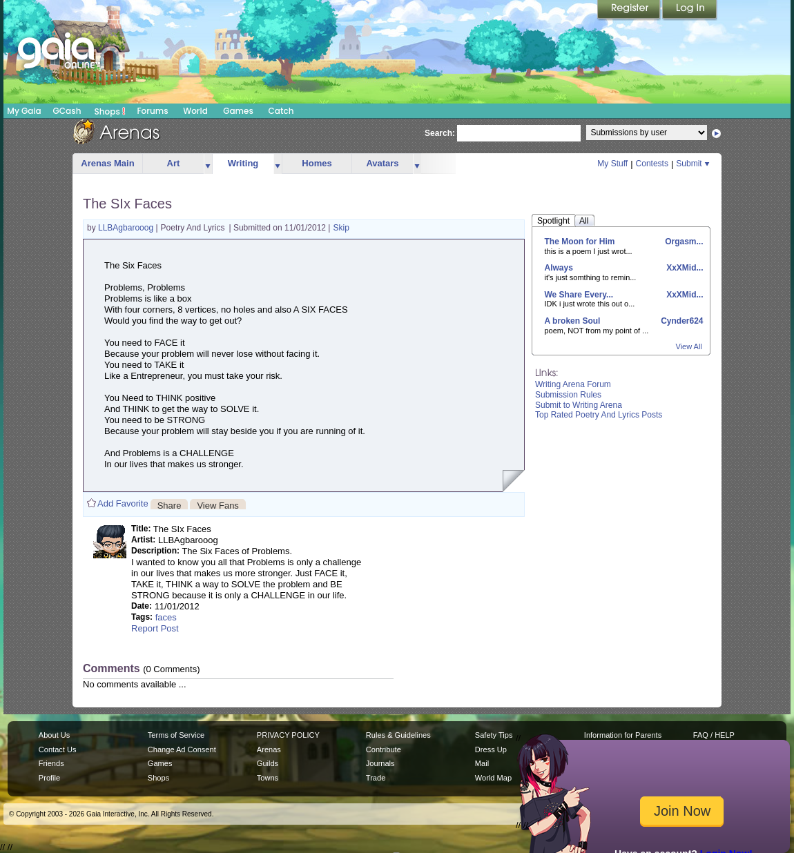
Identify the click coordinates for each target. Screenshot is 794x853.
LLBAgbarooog (126, 228)
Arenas (269, 749)
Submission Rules (568, 395)
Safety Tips (494, 735)
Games (238, 111)
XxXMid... (684, 268)
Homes (316, 163)
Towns (267, 778)
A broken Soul (573, 321)
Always (559, 268)
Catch (281, 111)
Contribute (383, 749)
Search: (440, 133)
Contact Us (58, 749)
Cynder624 (681, 321)
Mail (482, 763)
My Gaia (24, 111)
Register (629, 10)
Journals (380, 763)
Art (173, 163)
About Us (54, 735)
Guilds (267, 763)
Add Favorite (122, 503)
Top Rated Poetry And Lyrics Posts (598, 415)
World (195, 111)
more (208, 164)
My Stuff (612, 163)
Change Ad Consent (182, 749)
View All (689, 346)
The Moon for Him (580, 241)
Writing (243, 163)
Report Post (155, 628)
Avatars (382, 163)
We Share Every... (579, 295)
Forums (152, 111)
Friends (51, 763)
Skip (341, 228)
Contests (652, 163)
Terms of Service (176, 735)
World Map (493, 778)
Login (689, 10)
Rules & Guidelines (398, 735)
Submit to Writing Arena (578, 405)
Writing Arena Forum (573, 384)
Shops (110, 111)
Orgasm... (683, 241)
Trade (375, 778)
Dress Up (491, 749)
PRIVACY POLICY (288, 735)
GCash (67, 111)
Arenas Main (107, 163)
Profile (49, 778)
